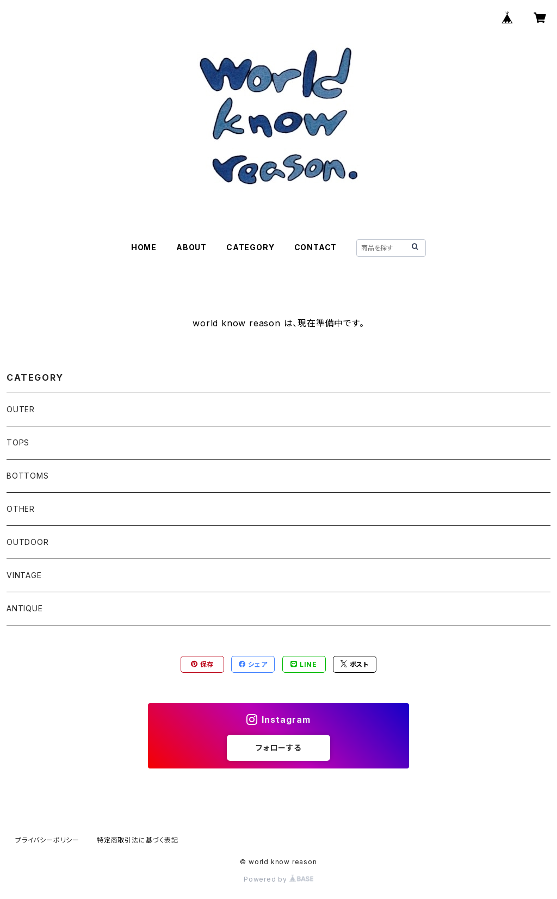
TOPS (18, 442)
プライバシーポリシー (47, 840)
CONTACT (315, 247)
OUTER (21, 409)
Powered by (278, 879)
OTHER (21, 508)
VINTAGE (24, 575)
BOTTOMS (28, 475)
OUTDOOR (28, 542)
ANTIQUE (25, 608)
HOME (144, 247)
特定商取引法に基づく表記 (137, 840)
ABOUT (191, 247)
